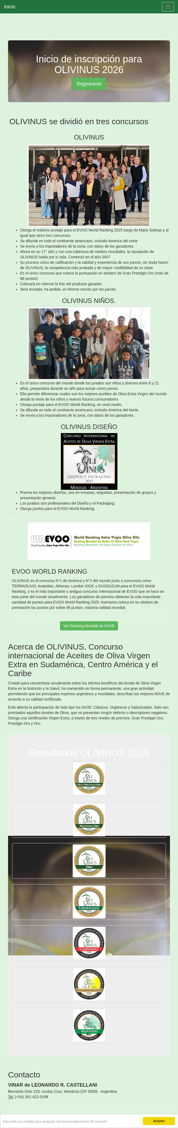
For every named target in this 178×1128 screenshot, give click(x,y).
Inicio (9, 6)
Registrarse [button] (89, 84)
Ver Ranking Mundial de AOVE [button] (89, 626)
